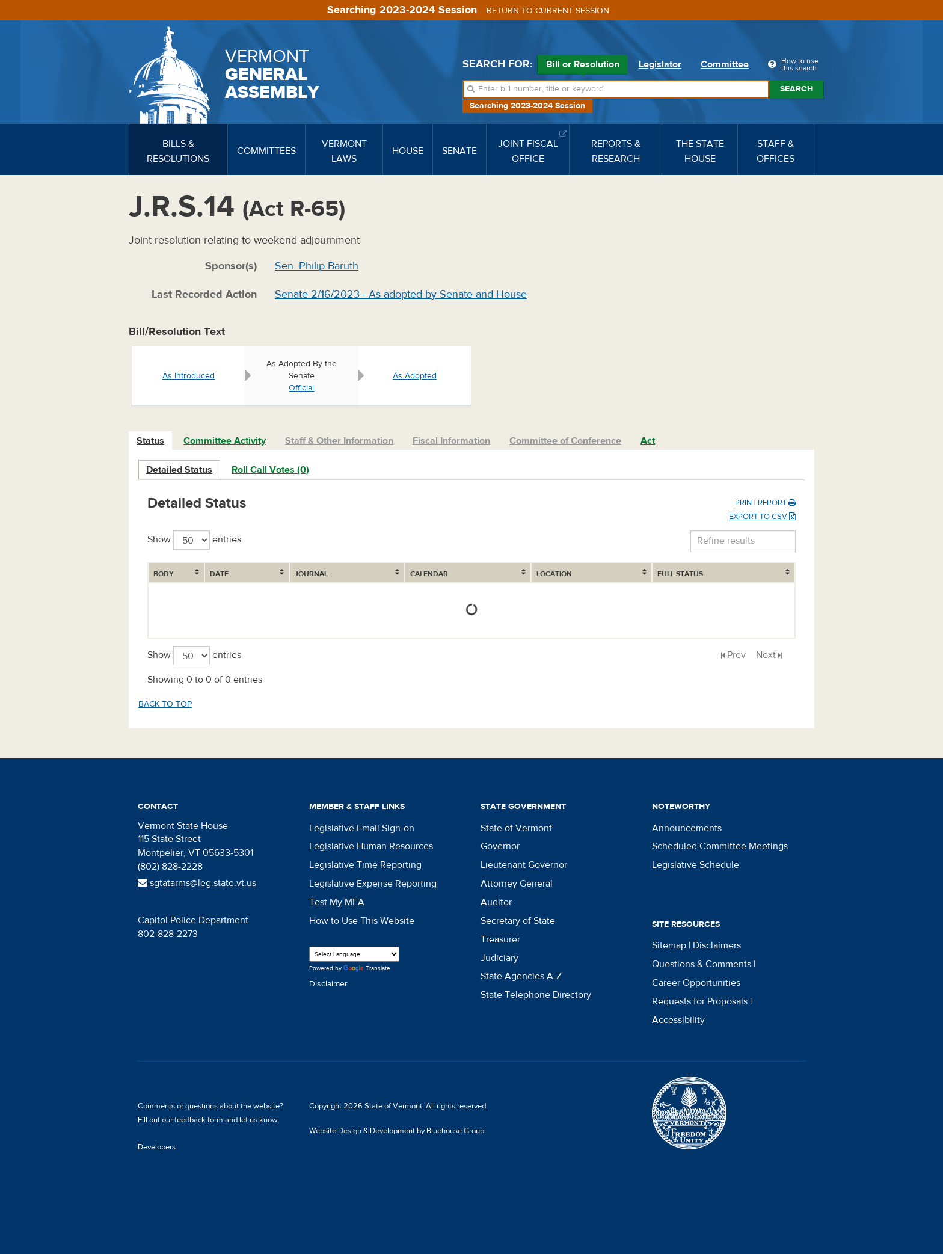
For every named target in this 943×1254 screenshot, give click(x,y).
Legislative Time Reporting (365, 865)
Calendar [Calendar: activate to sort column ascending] (429, 574)
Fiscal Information (451, 441)
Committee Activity (224, 441)
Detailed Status (179, 470)
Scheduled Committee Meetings (720, 846)
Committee (725, 64)
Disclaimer (328, 984)
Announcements (687, 828)
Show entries (194, 540)
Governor (500, 846)
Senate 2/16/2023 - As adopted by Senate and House (401, 294)
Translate (366, 968)
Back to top (165, 704)
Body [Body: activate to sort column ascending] (163, 574)
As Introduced (188, 375)
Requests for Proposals (700, 1001)
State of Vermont (516, 828)
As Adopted (415, 375)
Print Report (765, 503)
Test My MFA (336, 902)
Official (301, 388)
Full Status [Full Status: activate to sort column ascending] (680, 574)
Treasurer (500, 939)
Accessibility (678, 1020)
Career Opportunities (696, 983)
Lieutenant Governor (524, 865)
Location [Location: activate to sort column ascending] (554, 574)
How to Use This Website (361, 921)
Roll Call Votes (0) (270, 470)
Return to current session (548, 10)
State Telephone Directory (536, 995)
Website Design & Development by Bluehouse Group (396, 1131)
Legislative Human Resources (371, 846)
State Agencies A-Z (521, 976)
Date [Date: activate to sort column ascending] (219, 574)
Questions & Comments (701, 964)
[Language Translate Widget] (354, 954)
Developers (157, 1147)
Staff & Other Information (339, 441)
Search (796, 89)
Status (150, 441)
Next (766, 655)
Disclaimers (717, 945)
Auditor (496, 902)
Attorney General (517, 883)
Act (647, 441)
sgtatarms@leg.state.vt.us (197, 883)
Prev (736, 655)
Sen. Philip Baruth (316, 266)
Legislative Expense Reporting (373, 883)
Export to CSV (762, 516)
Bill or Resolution (582, 66)
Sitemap (669, 945)
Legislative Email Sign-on (361, 828)
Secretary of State (518, 921)
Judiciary (499, 958)
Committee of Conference (565, 441)
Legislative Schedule (695, 865)
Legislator (660, 64)
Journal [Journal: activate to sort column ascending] (311, 574)
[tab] (151, 441)
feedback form (198, 1120)
